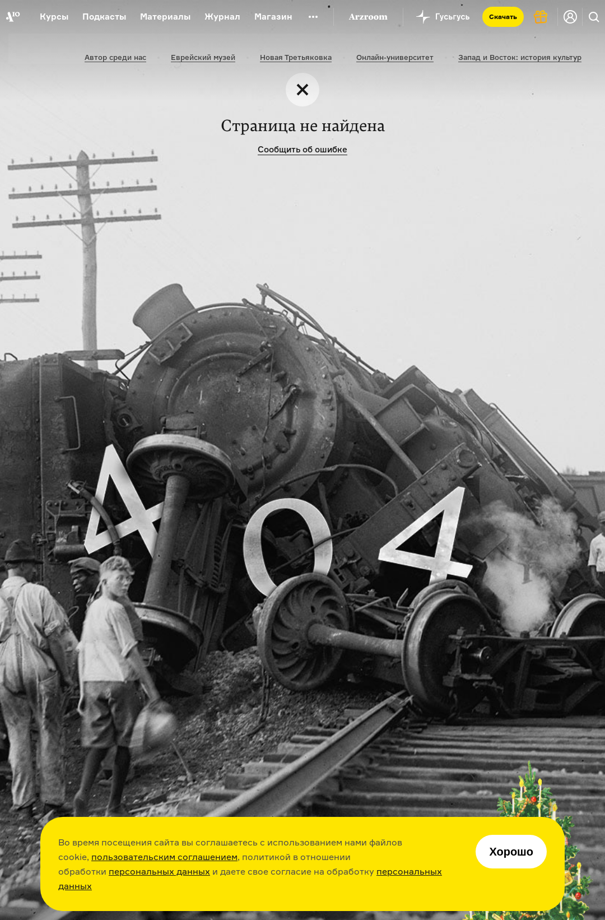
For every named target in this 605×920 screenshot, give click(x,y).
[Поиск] (594, 17)
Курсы (54, 16)
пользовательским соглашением (164, 856)
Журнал (222, 16)
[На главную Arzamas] (12, 17)
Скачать (503, 16)
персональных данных (159, 871)
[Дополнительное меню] (313, 17)
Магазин (273, 16)
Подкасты (104, 16)
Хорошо (511, 851)
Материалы (165, 16)
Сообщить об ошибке (302, 149)
